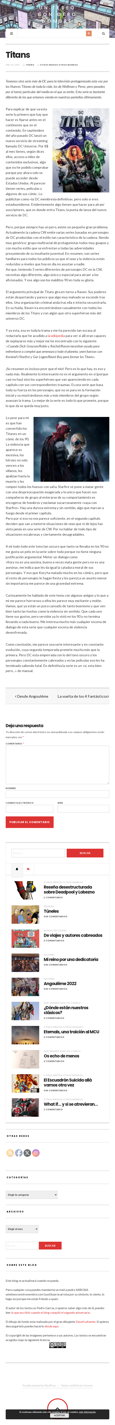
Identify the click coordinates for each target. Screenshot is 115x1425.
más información (87, 1412)
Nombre (11, 788)
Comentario (15, 744)
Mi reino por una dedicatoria (71, 959)
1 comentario (53, 897)
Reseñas (49, 906)
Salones (49, 954)
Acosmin (87, 1385)
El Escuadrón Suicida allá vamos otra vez (68, 1083)
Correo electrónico (20, 803)
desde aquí (51, 1326)
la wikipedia (56, 336)
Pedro (30, 65)
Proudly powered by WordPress (39, 1385)
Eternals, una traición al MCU (71, 1032)
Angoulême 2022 (60, 983)
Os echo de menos (61, 1056)
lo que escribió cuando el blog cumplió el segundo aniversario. (51, 1312)
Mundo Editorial (55, 930)
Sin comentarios (55, 916)
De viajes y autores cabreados (73, 935)
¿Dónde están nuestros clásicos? (66, 1010)
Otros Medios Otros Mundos (59, 65)
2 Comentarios (54, 940)
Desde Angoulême (31, 696)
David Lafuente (85, 1321)
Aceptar (59, 1415)
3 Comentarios (54, 1018)
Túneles (51, 911)
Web (60, 803)
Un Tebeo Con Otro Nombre (57, 14)
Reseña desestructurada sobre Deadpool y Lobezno (69, 890)
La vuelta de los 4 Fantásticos (83, 696)
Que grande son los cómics (62, 1003)
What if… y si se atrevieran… (71, 1104)
